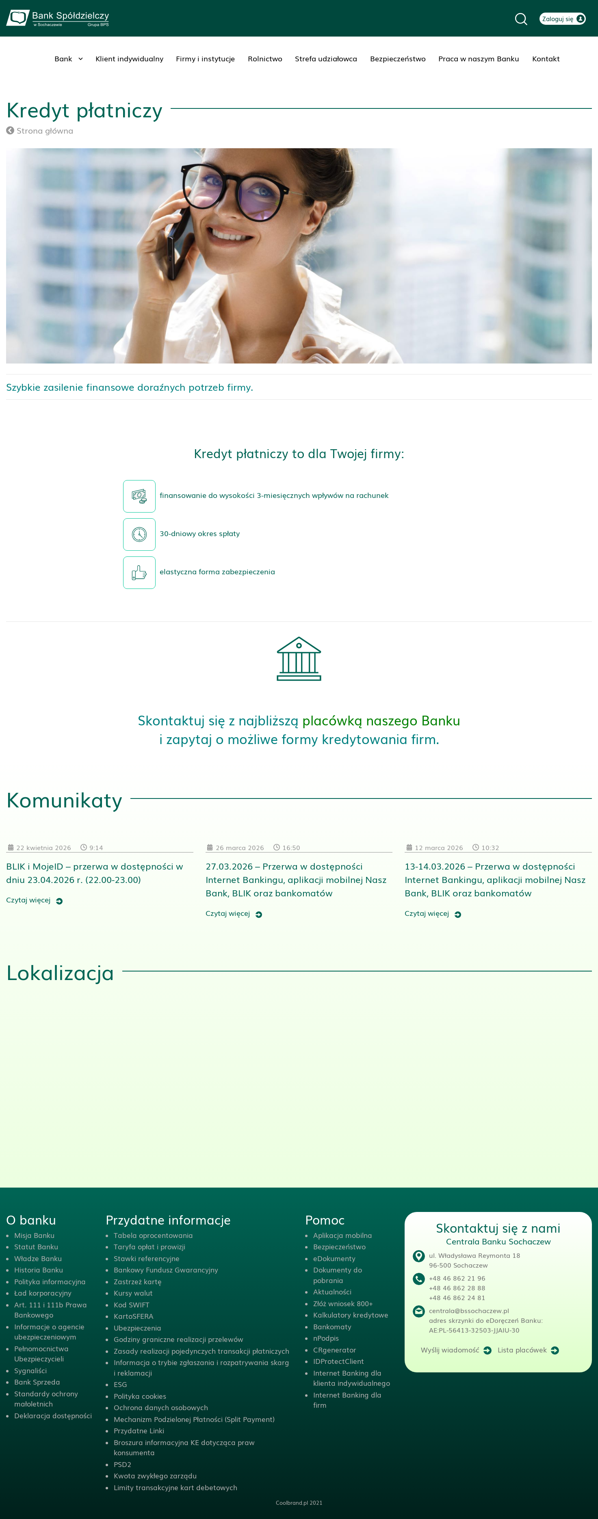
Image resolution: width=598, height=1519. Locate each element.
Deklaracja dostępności (53, 1415)
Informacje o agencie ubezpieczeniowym (49, 1331)
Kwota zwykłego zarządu (155, 1475)
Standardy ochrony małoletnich (46, 1398)
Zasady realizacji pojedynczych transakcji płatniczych (201, 1351)
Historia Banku (38, 1269)
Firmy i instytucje (205, 58)
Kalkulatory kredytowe (350, 1314)
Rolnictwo (265, 58)
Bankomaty (332, 1326)
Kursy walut (133, 1292)
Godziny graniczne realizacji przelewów (178, 1339)
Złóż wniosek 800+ (343, 1303)
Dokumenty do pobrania (337, 1274)
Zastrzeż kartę (138, 1281)
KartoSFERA (134, 1316)
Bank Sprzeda (37, 1381)
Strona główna (39, 130)
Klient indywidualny (129, 58)
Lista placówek (522, 1349)
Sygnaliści (30, 1370)
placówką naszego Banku (381, 719)
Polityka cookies (140, 1396)
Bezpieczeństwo (398, 58)
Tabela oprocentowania (153, 1235)
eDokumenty (334, 1258)
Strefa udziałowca (326, 58)
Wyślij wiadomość (450, 1349)
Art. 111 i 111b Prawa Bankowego (50, 1309)
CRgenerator (334, 1349)
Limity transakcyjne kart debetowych (175, 1487)
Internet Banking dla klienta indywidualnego (351, 1378)
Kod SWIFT (132, 1304)
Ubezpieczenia (137, 1327)
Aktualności (332, 1291)
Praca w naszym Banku (478, 58)
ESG (120, 1384)
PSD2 (122, 1464)
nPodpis (326, 1338)
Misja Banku (34, 1235)
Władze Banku (38, 1258)
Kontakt (546, 58)
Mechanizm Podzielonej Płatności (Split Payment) (194, 1419)
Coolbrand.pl (292, 1502)
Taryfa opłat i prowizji (149, 1246)
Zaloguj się (558, 18)
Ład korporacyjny (43, 1292)
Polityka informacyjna (50, 1281)
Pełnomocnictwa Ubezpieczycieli (41, 1353)
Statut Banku (36, 1246)
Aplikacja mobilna (342, 1235)
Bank (63, 58)
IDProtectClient (338, 1361)
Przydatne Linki (139, 1430)
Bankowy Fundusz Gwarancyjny (166, 1269)
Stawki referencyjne (147, 1258)
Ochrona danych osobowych (161, 1407)
